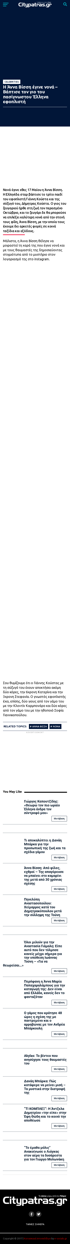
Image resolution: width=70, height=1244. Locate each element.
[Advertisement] (35, 760)
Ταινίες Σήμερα (35, 1224)
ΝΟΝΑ (56, 726)
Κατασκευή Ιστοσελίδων (37, 1238)
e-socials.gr (61, 1238)
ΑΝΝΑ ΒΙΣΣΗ (39, 726)
